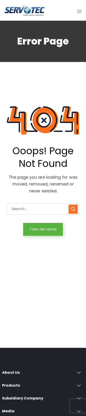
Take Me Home (43, 229)
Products (11, 385)
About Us (11, 372)
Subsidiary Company (22, 398)
